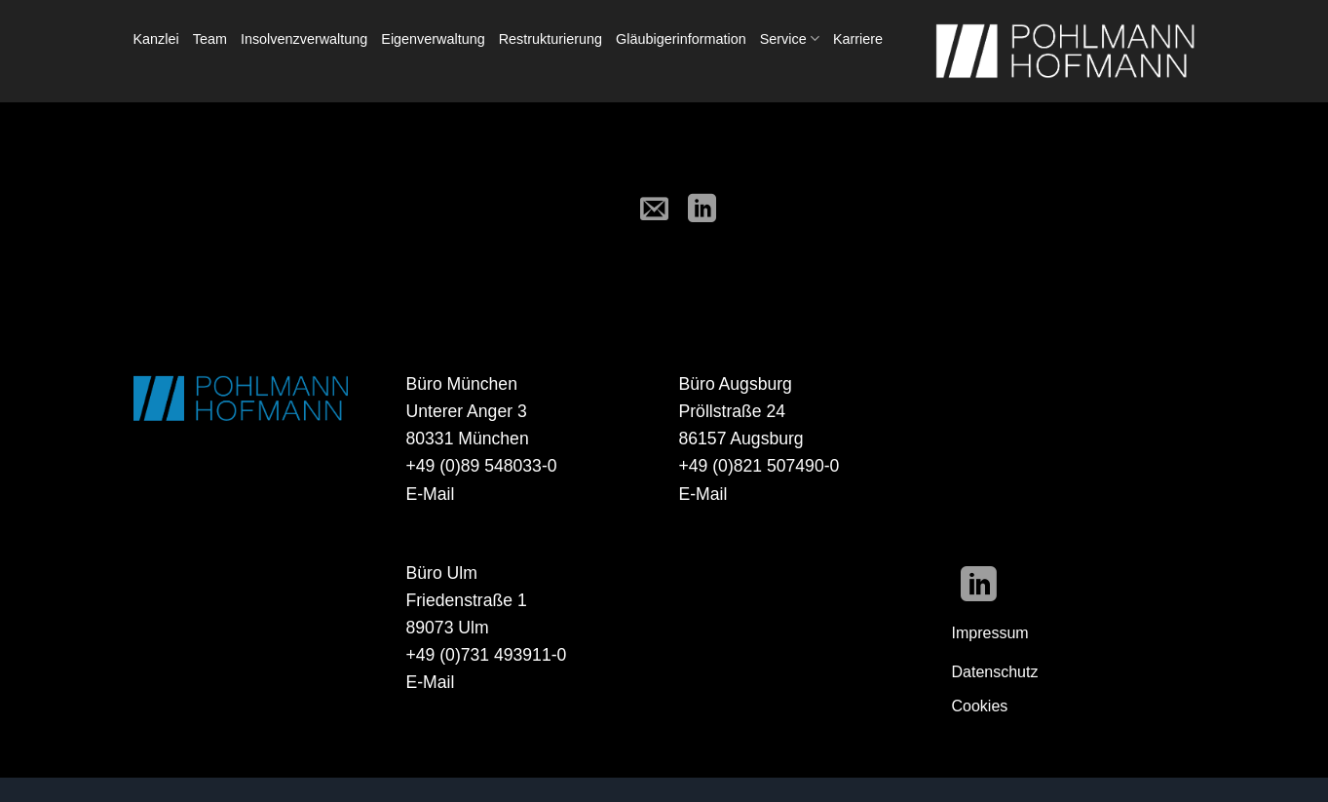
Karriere (858, 39)
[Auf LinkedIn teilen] (702, 210)
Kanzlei (156, 39)
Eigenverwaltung (432, 39)
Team (210, 39)
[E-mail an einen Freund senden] (654, 210)
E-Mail (430, 494)
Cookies (980, 706)
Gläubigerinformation (681, 39)
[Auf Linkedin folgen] (979, 587)
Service (789, 38)
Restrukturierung (550, 39)
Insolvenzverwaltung (304, 39)
